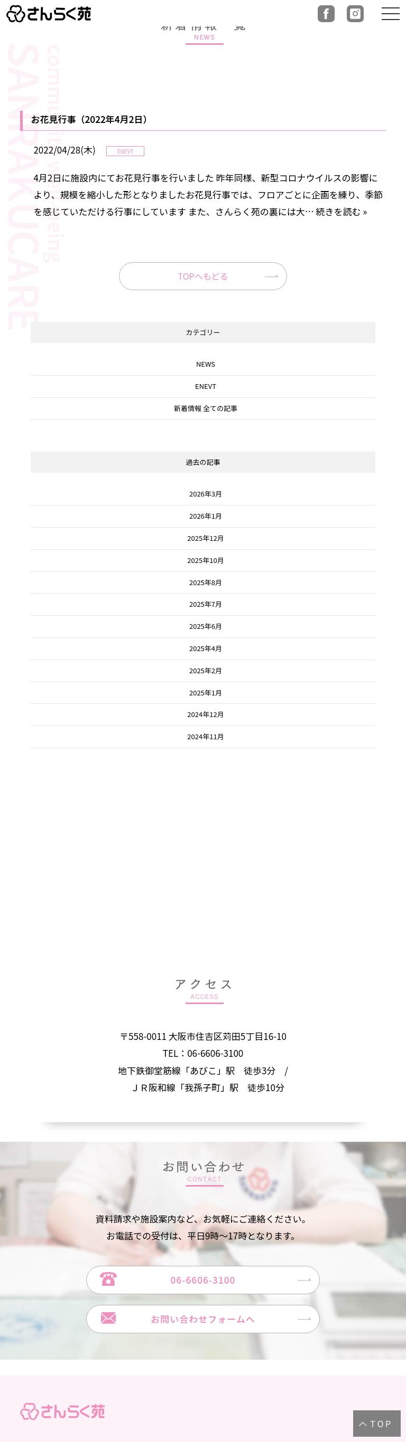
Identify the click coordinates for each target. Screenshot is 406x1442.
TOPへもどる (203, 276)
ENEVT (205, 386)
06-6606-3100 (203, 1279)
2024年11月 (205, 736)
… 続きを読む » (336, 211)
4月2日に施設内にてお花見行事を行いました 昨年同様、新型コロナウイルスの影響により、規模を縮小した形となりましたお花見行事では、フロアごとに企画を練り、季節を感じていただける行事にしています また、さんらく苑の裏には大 (208, 194)
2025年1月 (205, 692)
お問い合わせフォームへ (203, 1318)
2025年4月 (205, 648)
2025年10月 (205, 560)
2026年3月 (205, 494)
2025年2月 (205, 670)
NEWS (205, 364)
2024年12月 (205, 715)
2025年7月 (205, 604)
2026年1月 (205, 516)
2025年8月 (205, 582)
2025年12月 (205, 538)
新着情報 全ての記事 (205, 408)
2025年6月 (205, 626)
